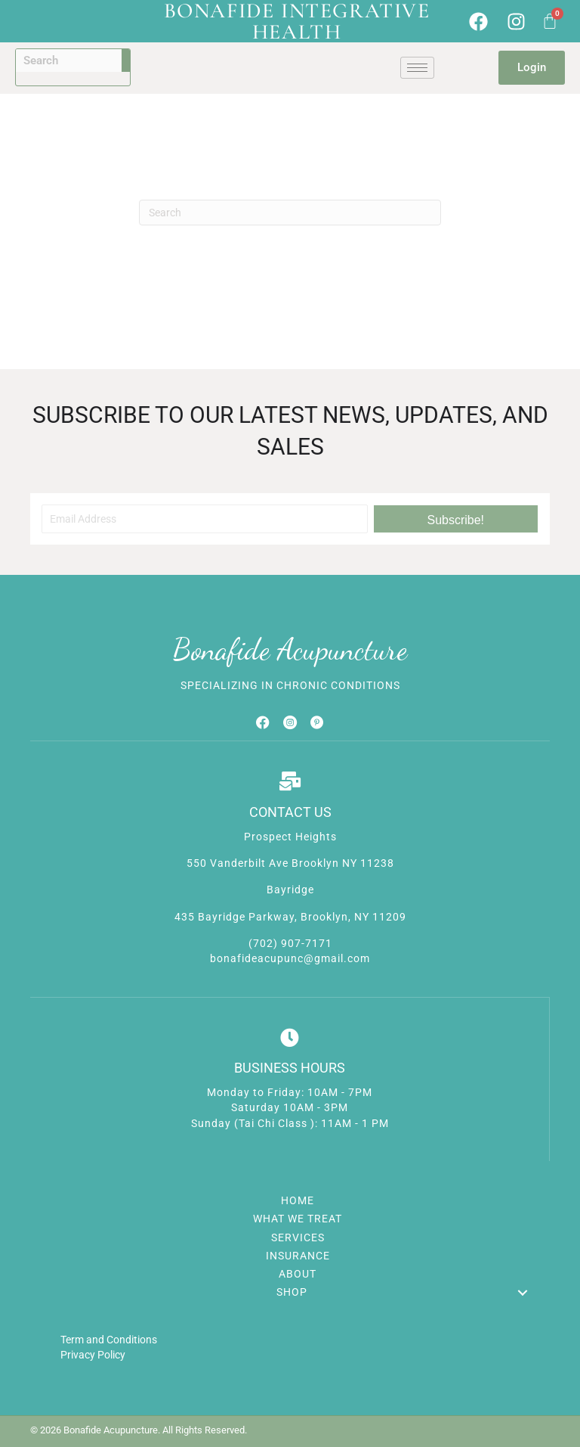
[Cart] (550, 21)
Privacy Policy (92, 1355)
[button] (455, 519)
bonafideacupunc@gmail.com (290, 958)
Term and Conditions (108, 1340)
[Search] (290, 212)
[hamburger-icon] (417, 68)
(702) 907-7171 (290, 943)
